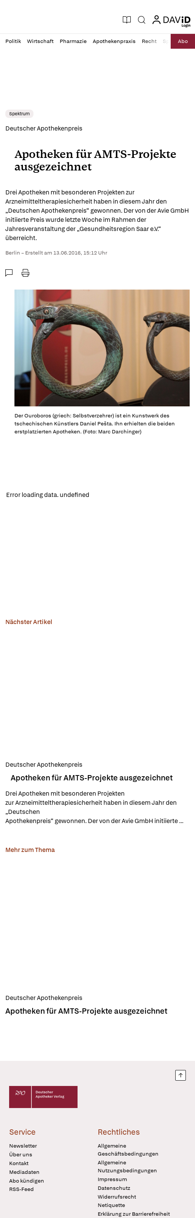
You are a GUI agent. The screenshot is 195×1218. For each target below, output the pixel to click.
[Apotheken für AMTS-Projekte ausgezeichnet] (97, 691)
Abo (183, 41)
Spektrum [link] (19, 114)
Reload (105, 495)
